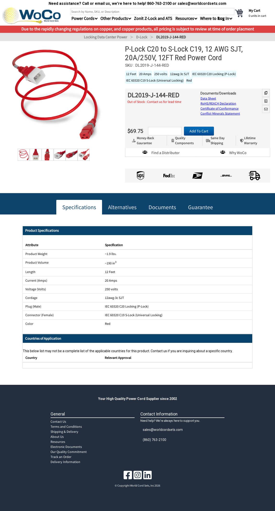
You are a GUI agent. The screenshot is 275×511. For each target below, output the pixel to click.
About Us (57, 436)
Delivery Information (65, 462)
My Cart (254, 10)
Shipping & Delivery (64, 431)
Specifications (79, 207)
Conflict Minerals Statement (220, 113)
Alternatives (122, 207)
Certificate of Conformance (220, 108)
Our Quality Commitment (69, 452)
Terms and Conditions (66, 426)
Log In (223, 18)
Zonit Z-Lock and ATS (153, 18)
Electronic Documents (66, 447)
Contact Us (58, 421)
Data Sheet (208, 98)
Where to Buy (212, 18)
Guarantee (200, 207)
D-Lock (141, 37)
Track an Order (61, 457)
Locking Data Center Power (105, 37)
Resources (58, 442)
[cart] (253, 13)
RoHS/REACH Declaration (218, 103)
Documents (162, 207)
